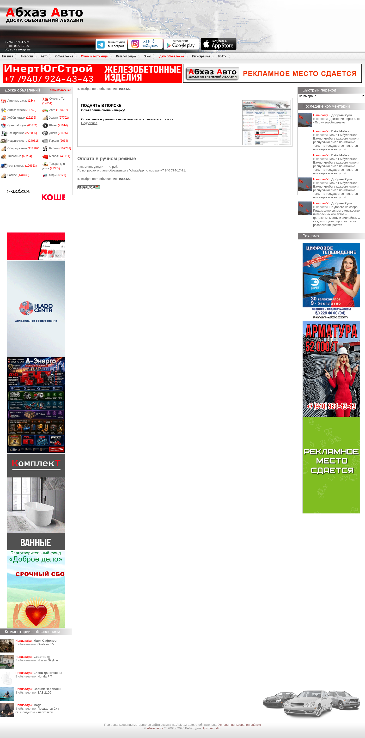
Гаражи (58, 140)
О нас (147, 56)
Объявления (64, 56)
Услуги (59, 117)
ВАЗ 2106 (44, 692)
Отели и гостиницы (94, 56)
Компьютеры (22, 165)
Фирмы (57, 175)
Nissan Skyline (47, 660)
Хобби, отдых (21, 117)
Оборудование (23, 148)
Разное (18, 175)
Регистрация (201, 56)
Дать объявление (171, 56)
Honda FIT (44, 676)
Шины (58, 125)
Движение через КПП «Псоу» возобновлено (336, 120)
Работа (60, 148)
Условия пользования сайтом (239, 724)
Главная (7, 56)
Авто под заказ (21, 100)
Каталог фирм (126, 56)
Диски (58, 133)
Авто (44, 56)
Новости (27, 56)
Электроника (22, 133)
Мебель (59, 156)
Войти (222, 56)
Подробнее (89, 123)
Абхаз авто (155, 728)
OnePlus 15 (45, 644)
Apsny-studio (211, 728)
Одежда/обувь (22, 125)
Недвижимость (23, 140)
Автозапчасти (21, 110)
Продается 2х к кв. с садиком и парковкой (37, 710)
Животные (19, 156)
